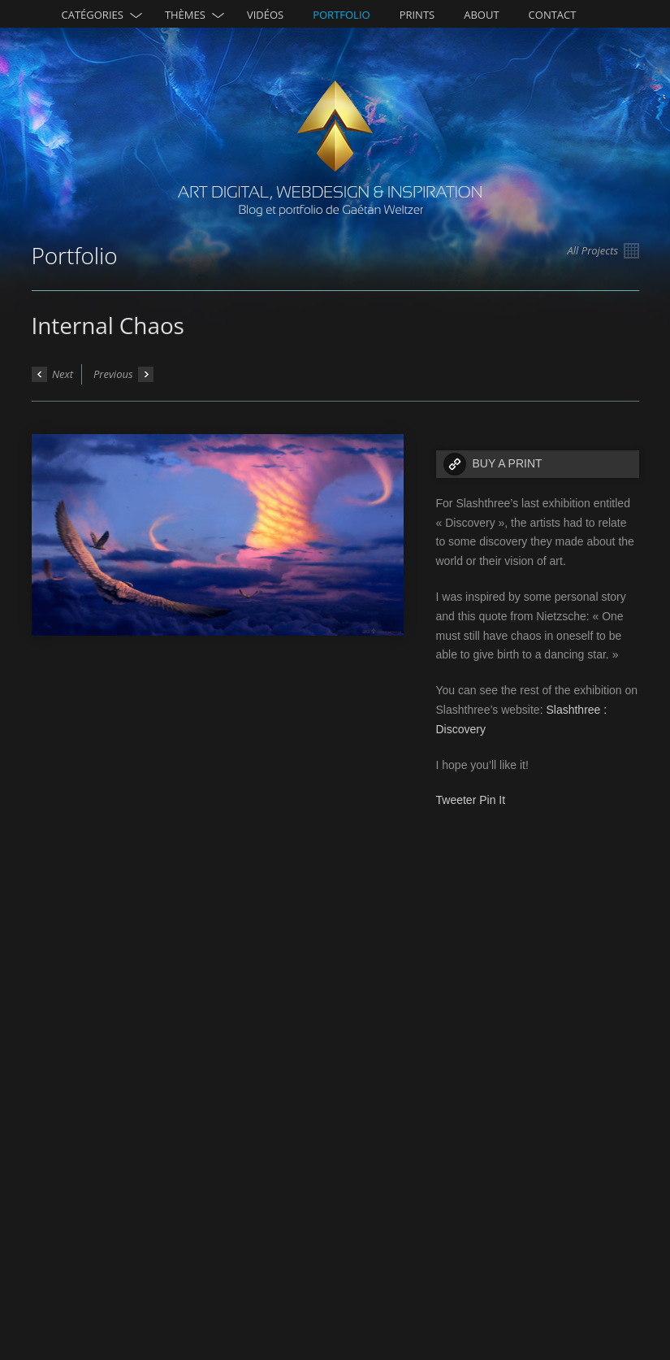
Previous (123, 374)
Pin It (492, 799)
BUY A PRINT (507, 463)
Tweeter (456, 799)
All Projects (603, 251)
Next (53, 374)
